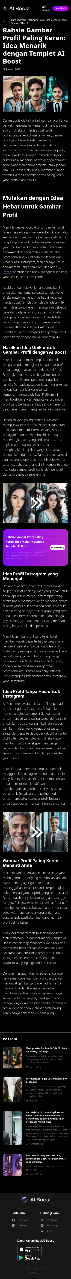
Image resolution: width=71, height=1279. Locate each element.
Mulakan (60, 8)
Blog (5, 21)
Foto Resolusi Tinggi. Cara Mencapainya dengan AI (46, 1080)
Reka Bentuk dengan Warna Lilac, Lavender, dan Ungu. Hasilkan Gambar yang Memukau (46, 1158)
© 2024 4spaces (35, 1273)
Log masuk (45, 8)
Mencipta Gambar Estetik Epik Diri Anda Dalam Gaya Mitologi (46, 1050)
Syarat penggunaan (42, 1268)
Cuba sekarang (57, 547)
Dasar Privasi (26, 1268)
